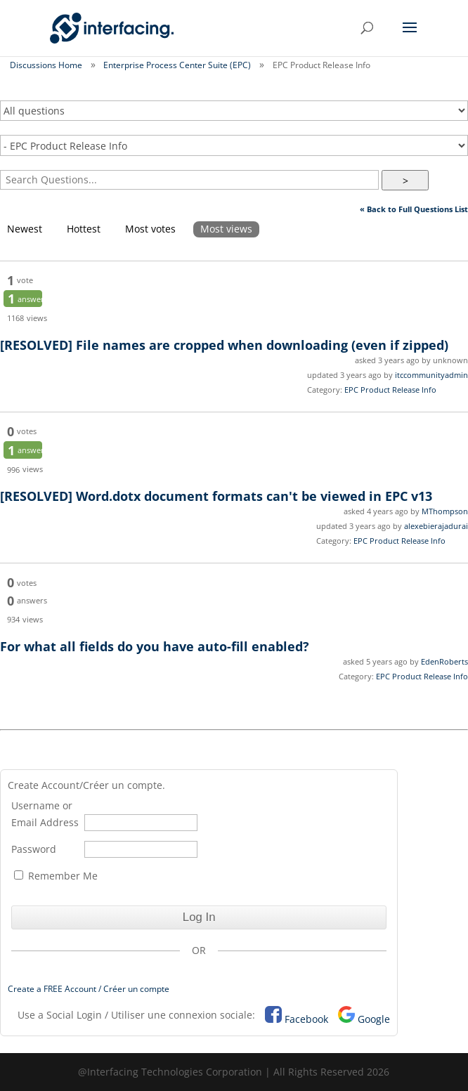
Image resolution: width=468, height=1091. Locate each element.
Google (374, 1019)
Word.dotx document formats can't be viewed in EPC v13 (216, 496)
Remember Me (56, 875)
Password (33, 849)
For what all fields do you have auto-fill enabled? (154, 646)
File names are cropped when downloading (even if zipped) (224, 345)
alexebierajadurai (436, 526)
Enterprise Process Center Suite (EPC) (177, 65)
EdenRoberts (444, 661)
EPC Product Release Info (390, 389)
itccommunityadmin (431, 375)
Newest (24, 228)
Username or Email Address (45, 814)
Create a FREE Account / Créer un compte (88, 989)
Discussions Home (46, 65)
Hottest (83, 228)
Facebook (306, 1019)
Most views (226, 228)
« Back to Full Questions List (414, 209)
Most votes (150, 228)
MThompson (445, 511)
